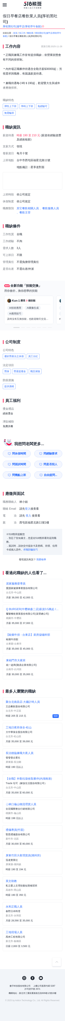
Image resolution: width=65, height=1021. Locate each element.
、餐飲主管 (24, 212)
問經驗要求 (50, 453)
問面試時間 (19, 464)
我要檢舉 (41, 559)
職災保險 (35, 371)
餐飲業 (30, 33)
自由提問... (50, 474)
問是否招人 (50, 464)
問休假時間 (19, 453)
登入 (28, 508)
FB (33, 978)
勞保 (6, 371)
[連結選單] (5, 5)
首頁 (15, 33)
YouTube (41, 978)
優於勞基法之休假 (14, 356)
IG (24, 978)
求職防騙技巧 (30, 549)
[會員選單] (60, 5)
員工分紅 (33, 356)
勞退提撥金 (20, 371)
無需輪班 (9, 113)
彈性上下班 (10, 106)
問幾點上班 (19, 474)
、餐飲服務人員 (49, 208)
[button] (16, 327)
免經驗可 (42, 106)
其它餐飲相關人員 (28, 208)
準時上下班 (27, 106)
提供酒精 (9, 386)
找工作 (22, 33)
